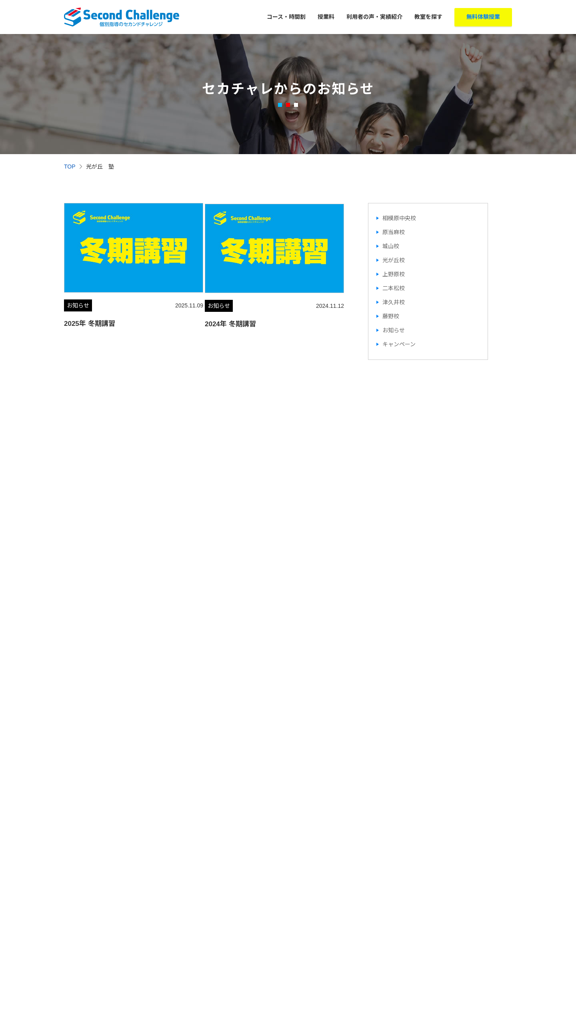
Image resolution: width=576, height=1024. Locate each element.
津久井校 (393, 302)
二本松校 (393, 288)
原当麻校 (393, 232)
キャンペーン (399, 344)
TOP (70, 166)
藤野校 (390, 316)
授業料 (326, 17)
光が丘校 (393, 260)
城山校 (390, 246)
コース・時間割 (286, 17)
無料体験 (483, 17)
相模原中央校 (399, 218)
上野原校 (393, 274)
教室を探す (428, 17)
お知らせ (393, 330)
